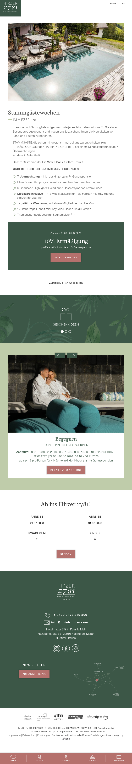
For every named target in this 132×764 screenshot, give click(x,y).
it (119, 3)
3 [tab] (69, 331)
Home (112, 3)
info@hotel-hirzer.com (66, 622)
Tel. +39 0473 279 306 (66, 614)
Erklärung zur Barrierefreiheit (52, 735)
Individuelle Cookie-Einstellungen (87, 735)
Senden (66, 554)
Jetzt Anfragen (66, 257)
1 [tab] (62, 331)
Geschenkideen (66, 316)
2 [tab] (66, 331)
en (123, 3)
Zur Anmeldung (34, 674)
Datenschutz (29, 735)
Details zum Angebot (66, 470)
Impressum (14, 735)
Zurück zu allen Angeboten (66, 283)
